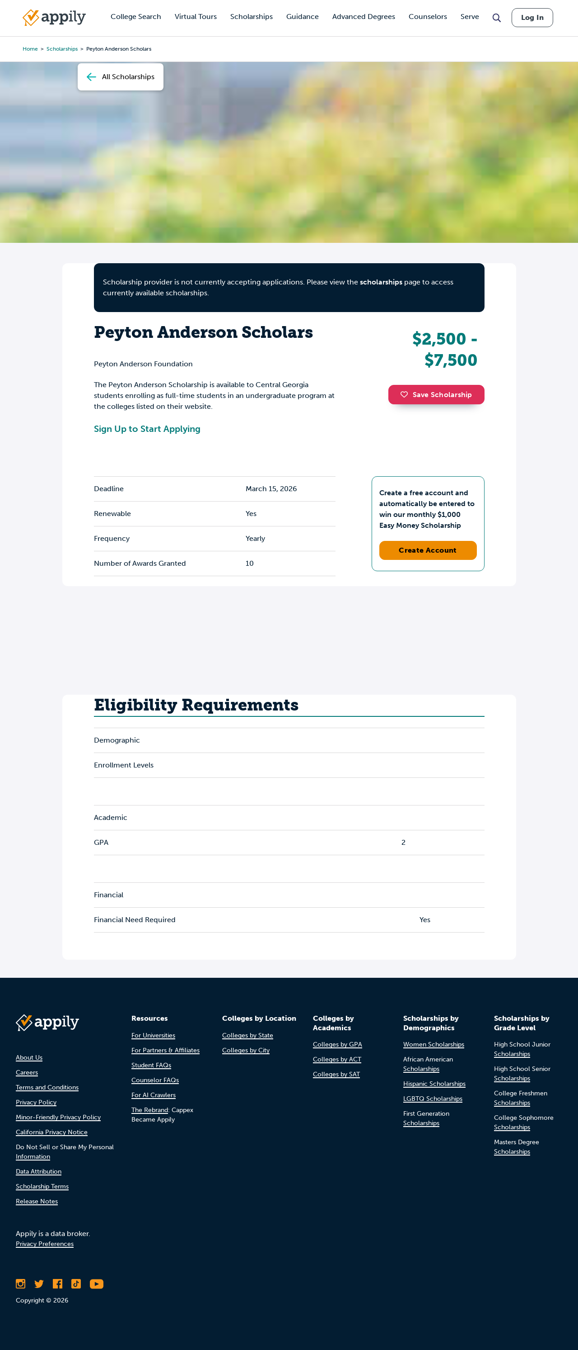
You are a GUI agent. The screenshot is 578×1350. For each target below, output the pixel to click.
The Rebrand (149, 1110)
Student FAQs (151, 1065)
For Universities (153, 1035)
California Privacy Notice (52, 1132)
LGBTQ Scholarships (432, 1099)
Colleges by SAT (336, 1074)
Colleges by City (246, 1050)
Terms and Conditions (47, 1087)
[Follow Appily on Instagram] (20, 1284)
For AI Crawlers (153, 1095)
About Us (29, 1057)
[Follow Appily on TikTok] (76, 1284)
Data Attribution (38, 1171)
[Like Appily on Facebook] (57, 1284)
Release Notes (37, 1201)
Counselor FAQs (155, 1080)
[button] (406, 394)
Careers (27, 1072)
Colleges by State (247, 1035)
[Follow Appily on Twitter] (39, 1284)
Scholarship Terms (42, 1186)
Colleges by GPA (337, 1044)
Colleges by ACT (337, 1059)
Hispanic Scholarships (434, 1084)
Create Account (428, 550)
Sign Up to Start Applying (147, 428)
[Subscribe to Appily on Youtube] (96, 1284)
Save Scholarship (436, 394)
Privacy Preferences (45, 1244)
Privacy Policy (36, 1102)
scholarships (381, 282)
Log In (532, 17)
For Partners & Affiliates (165, 1050)
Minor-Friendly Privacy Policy (58, 1117)
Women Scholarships (433, 1044)
